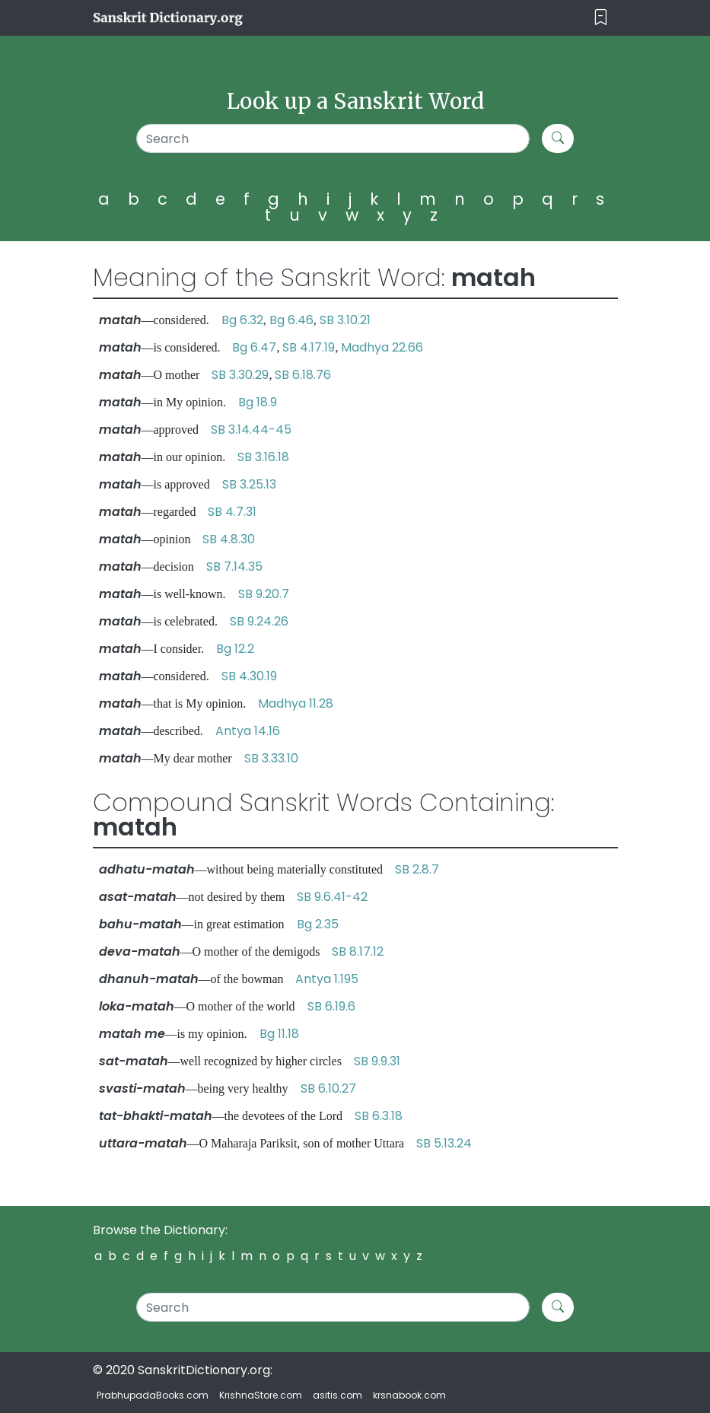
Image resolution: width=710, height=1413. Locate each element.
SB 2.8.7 (417, 869)
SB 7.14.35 (234, 566)
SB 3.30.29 (240, 374)
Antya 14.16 (247, 731)
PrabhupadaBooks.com (153, 1395)
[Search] (333, 138)
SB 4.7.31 (232, 511)
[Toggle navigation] (601, 18)
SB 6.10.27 (328, 1088)
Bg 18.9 (257, 402)
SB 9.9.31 (377, 1061)
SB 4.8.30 (228, 539)
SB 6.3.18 (379, 1116)
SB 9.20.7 (263, 594)
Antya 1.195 (326, 979)
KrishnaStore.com (260, 1395)
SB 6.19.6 (331, 1006)
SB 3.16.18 (263, 457)
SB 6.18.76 (303, 374)
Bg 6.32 (242, 320)
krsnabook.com (409, 1395)
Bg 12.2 (235, 648)
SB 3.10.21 (345, 320)
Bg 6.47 (254, 347)
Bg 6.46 (291, 320)
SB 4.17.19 (308, 347)
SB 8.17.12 (358, 951)
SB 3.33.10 (271, 758)
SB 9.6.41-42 (332, 896)
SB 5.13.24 (444, 1143)
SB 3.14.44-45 (251, 429)
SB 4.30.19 (249, 676)
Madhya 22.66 (382, 347)
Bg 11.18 (279, 1033)
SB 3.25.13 (249, 484)
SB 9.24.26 (259, 621)
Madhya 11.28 (295, 703)
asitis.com (337, 1395)
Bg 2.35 (318, 924)
